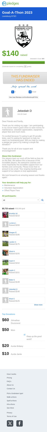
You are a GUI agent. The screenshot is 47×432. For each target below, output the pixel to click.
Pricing (9, 378)
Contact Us (11, 389)
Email (32, 92)
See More (10, 408)
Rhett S (12, 299)
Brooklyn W (13, 213)
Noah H (12, 261)
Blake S (12, 280)
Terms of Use (12, 416)
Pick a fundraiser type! (15, 393)
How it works (11, 374)
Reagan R (12, 232)
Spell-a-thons (12, 401)
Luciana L (12, 223)
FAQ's (9, 381)
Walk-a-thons (12, 397)
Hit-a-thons (11, 404)
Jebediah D (13, 289)
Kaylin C (12, 270)
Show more (38, 305)
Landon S (12, 242)
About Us (10, 385)
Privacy (9, 413)
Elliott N (12, 251)
